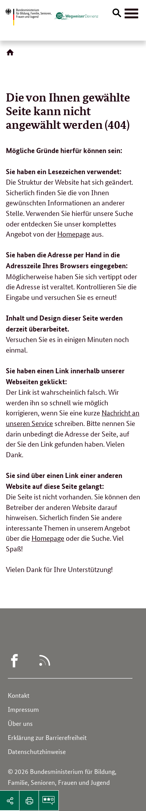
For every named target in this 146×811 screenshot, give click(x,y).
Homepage (73, 233)
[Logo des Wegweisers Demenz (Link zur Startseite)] (76, 15)
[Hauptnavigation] (131, 14)
